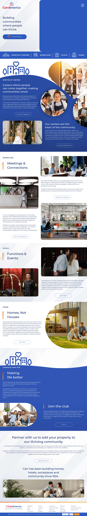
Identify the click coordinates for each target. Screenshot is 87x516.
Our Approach (52, 506)
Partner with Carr (43, 461)
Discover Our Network (62, 197)
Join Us (64, 424)
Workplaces (29, 506)
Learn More (63, 295)
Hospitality (40, 511)
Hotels (28, 507)
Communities (30, 511)
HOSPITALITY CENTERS (20, 55)
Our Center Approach (23, 114)
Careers (61, 507)
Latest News (51, 509)
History (39, 509)
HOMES (81, 55)
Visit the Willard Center (65, 145)
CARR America (11, 5)
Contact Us (62, 506)
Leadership (40, 507)
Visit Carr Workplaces (20, 236)
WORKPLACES (45, 55)
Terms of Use (62, 509)
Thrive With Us (17, 37)
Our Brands (73, 506)
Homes (28, 509)
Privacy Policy (63, 511)
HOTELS (64, 55)
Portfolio (40, 506)
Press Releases (52, 511)
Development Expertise (76, 507)
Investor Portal (74, 509)
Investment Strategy (53, 507)
